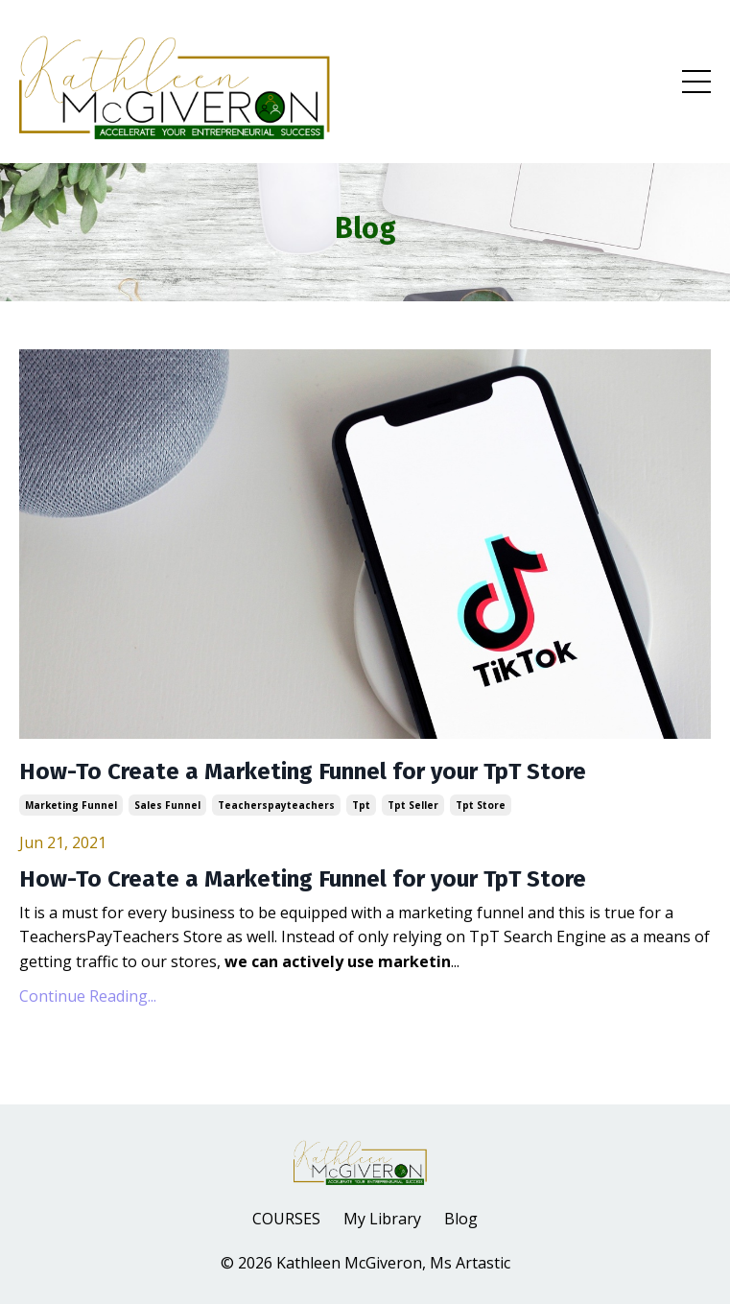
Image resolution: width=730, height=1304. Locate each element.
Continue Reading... (87, 996)
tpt (361, 805)
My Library (382, 1218)
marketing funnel (71, 805)
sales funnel (167, 805)
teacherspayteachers (276, 805)
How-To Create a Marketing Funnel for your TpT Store (302, 771)
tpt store (481, 805)
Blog (461, 1218)
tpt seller (413, 805)
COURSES (286, 1218)
